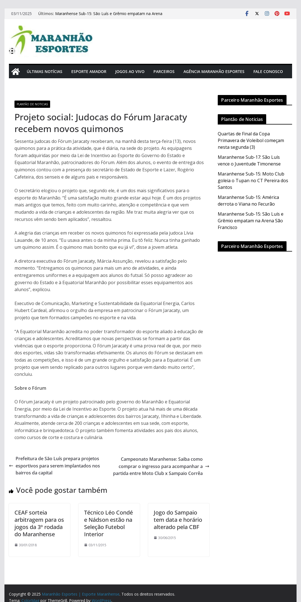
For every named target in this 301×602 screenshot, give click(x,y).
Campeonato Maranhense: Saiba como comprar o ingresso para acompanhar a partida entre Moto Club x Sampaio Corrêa (161, 466)
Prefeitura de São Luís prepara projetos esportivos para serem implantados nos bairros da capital (54, 465)
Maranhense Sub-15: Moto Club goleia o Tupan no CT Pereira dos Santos (253, 180)
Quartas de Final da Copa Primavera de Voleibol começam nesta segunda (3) (251, 140)
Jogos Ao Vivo (130, 71)
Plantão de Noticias (32, 104)
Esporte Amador (88, 71)
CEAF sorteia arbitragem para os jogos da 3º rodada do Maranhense (39, 523)
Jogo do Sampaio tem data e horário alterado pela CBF (178, 520)
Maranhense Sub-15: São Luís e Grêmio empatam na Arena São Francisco (250, 220)
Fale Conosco (268, 71)
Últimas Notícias (44, 71)
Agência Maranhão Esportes (213, 71)
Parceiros (164, 71)
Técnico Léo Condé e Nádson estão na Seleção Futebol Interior (108, 523)
